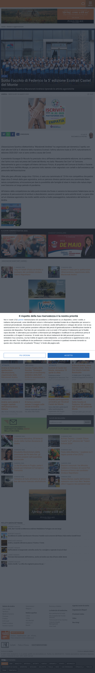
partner (21, 320)
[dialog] (47, 336)
